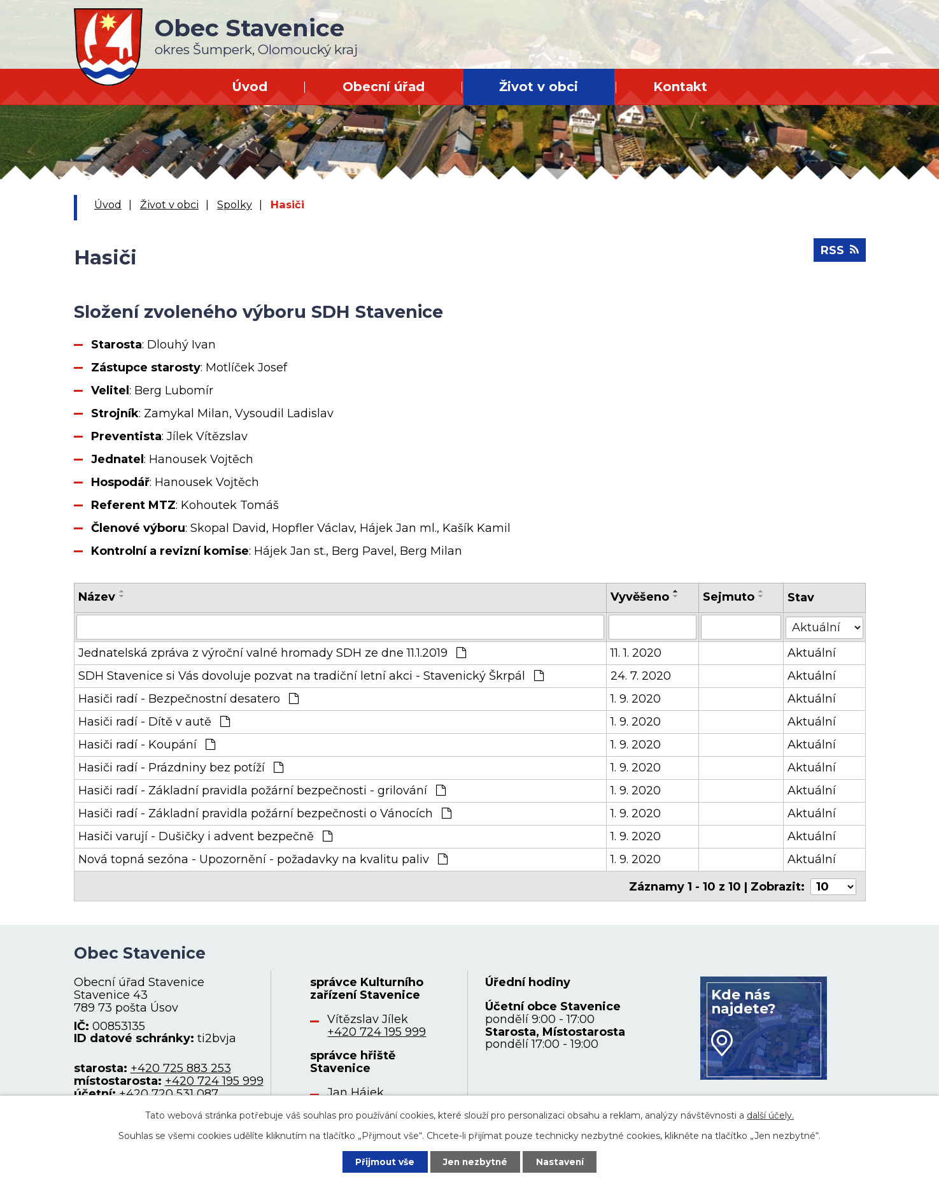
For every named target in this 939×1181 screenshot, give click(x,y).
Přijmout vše (383, 1161)
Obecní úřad (383, 86)
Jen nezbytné (475, 1161)
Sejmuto (729, 597)
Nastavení (562, 1161)
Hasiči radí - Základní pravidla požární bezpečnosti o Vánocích (264, 813)
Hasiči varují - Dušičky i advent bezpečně (205, 836)
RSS (840, 252)
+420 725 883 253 (181, 1066)
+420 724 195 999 (214, 1079)
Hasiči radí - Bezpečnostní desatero (188, 698)
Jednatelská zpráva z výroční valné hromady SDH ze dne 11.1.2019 (272, 652)
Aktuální (811, 652)
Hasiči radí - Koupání (146, 744)
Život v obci (538, 86)
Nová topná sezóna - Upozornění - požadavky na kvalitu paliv (263, 859)
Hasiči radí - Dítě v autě (154, 721)
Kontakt (680, 86)
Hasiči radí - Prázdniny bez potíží (180, 767)
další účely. (770, 1114)
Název (96, 597)
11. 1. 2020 (636, 652)
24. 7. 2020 (641, 675)
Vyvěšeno (640, 597)
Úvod (249, 86)
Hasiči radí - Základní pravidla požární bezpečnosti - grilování (262, 790)
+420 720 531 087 (168, 1092)
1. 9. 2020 (636, 698)
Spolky (234, 204)
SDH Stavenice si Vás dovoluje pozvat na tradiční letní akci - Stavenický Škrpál (311, 675)
